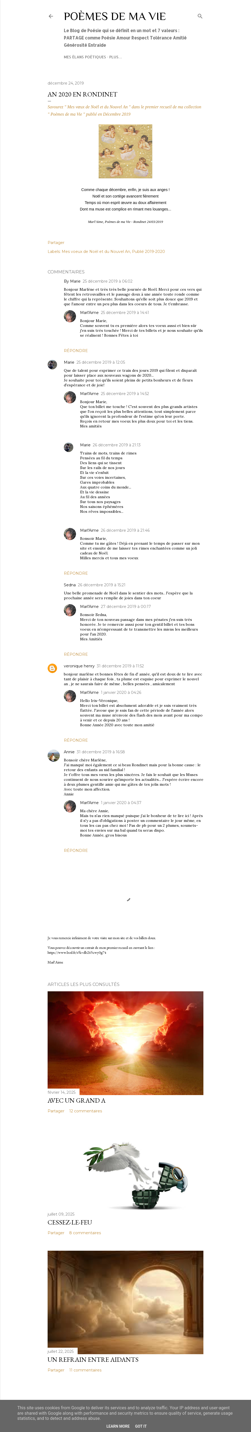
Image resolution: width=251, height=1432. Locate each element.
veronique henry (79, 666)
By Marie (72, 281)
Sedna (70, 585)
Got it (141, 1426)
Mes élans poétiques (85, 57)
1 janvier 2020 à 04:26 (121, 692)
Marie (69, 362)
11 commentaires (85, 1370)
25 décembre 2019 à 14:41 (125, 312)
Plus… (115, 57)
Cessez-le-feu (70, 1222)
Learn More (118, 1426)
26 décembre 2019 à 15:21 (102, 585)
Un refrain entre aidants (93, 1359)
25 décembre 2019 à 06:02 (108, 281)
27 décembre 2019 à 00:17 (126, 606)
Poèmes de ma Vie (115, 16)
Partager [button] (56, 242)
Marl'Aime (89, 312)
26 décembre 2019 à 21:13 (117, 445)
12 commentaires (85, 1111)
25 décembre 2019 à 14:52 (125, 393)
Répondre (76, 350)
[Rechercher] (200, 15)
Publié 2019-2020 (148, 251)
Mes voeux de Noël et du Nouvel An (96, 251)
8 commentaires (85, 1232)
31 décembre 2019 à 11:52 (120, 666)
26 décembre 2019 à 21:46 (125, 530)
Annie (69, 752)
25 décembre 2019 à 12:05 (101, 362)
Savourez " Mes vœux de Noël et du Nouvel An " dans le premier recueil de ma (115, 107)
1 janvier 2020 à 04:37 (121, 802)
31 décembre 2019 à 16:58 (101, 752)
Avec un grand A (76, 1100)
